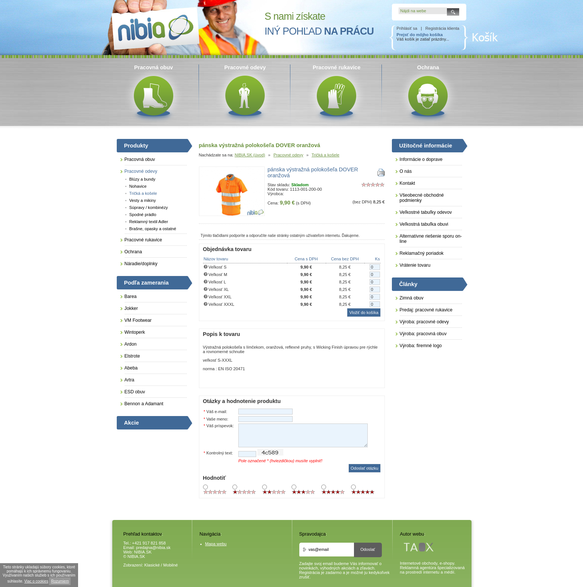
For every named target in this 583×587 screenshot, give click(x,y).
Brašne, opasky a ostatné (152, 228)
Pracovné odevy (288, 155)
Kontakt (407, 183)
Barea (131, 296)
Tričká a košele (325, 155)
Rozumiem (60, 581)
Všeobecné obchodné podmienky (422, 198)
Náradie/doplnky (141, 263)
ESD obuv (135, 391)
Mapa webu (216, 544)
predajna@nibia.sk (153, 547)
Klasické (152, 565)
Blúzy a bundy (142, 179)
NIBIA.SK (143, 552)
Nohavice (138, 186)
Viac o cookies (36, 581)
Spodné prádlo (143, 214)
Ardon (131, 344)
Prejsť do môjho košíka (420, 34)
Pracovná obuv (140, 159)
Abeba (131, 368)
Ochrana (133, 251)
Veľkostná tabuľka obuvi (424, 224)
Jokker (131, 308)
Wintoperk (135, 332)
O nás (406, 171)
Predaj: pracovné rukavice (426, 309)
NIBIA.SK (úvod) (250, 155)
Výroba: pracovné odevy (424, 321)
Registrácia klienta (442, 28)
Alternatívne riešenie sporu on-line (431, 239)
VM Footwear (138, 320)
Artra (130, 380)
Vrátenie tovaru (415, 265)
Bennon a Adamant (144, 403)
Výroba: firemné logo (421, 345)
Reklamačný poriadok (422, 253)
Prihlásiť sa (407, 28)
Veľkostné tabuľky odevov (426, 212)
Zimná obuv (411, 298)
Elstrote (132, 356)
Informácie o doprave (421, 159)
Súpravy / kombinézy (148, 207)
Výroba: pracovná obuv (423, 333)
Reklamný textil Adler (148, 221)
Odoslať (367, 549)
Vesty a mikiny (142, 200)
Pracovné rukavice (143, 239)
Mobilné (170, 565)
